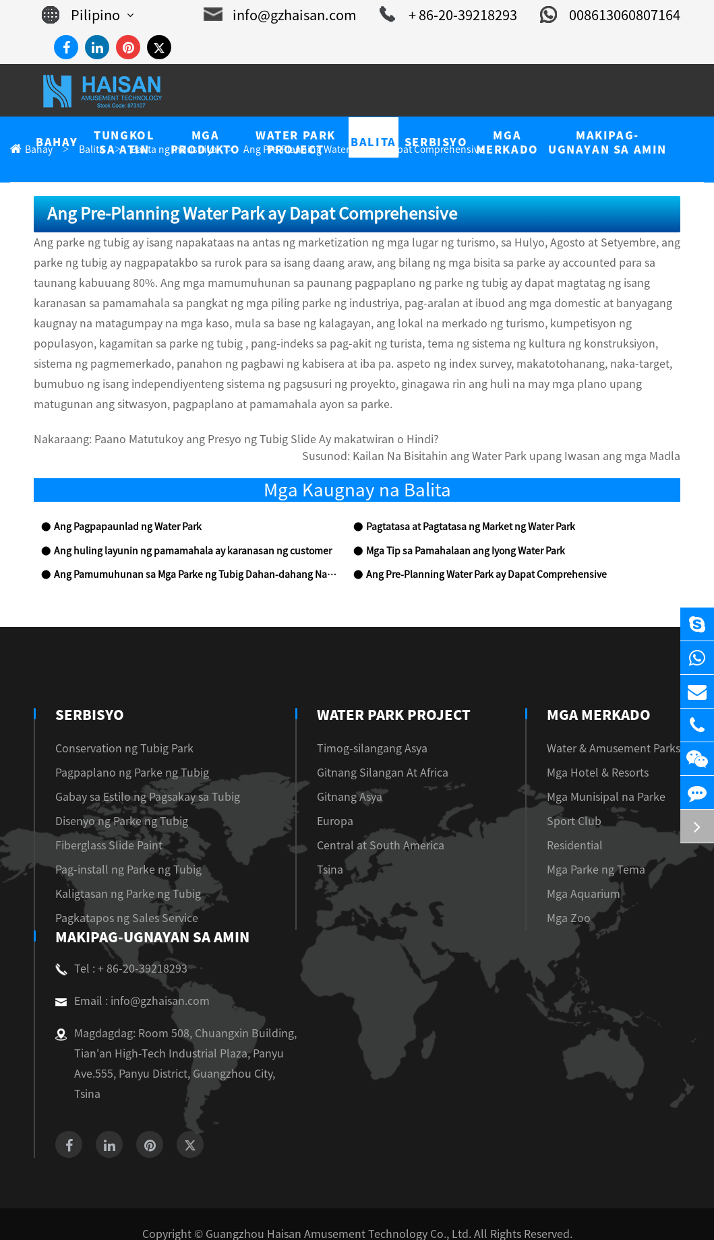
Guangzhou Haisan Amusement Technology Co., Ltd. (339, 1194)
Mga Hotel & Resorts (609, 752)
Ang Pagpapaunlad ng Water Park (120, 507)
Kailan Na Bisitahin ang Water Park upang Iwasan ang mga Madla (537, 437)
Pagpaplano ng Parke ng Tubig (121, 752)
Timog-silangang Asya (368, 728)
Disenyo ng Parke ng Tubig (114, 801)
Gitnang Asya (349, 777)
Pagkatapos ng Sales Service (117, 898)
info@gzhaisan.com (305, 15)
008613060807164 (615, 15)
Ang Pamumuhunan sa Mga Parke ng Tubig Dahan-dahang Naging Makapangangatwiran (195, 555)
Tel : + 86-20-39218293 (116, 949)
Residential (587, 825)
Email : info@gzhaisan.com (125, 981)
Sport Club (586, 801)
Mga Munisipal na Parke (616, 777)
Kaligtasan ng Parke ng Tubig (119, 874)
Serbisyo (88, 695)
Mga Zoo (583, 898)
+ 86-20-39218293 (462, 15)
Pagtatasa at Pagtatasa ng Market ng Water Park (462, 507)
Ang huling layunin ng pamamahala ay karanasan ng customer (177, 532)
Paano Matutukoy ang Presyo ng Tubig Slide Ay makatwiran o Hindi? (237, 420)
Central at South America (374, 825)
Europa (335, 801)
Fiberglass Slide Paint (102, 825)
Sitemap (317, 1214)
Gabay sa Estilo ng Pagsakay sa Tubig (137, 777)
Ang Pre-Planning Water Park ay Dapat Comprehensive (476, 555)
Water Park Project (391, 695)
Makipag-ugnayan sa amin (150, 917)
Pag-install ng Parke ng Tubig (119, 849)
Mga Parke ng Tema (606, 849)
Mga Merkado (614, 695)
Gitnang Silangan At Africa (379, 752)
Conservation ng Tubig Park (116, 728)
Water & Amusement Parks (621, 728)
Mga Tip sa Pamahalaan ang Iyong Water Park (458, 532)
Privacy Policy (382, 1214)
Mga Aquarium (595, 874)
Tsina (331, 849)
